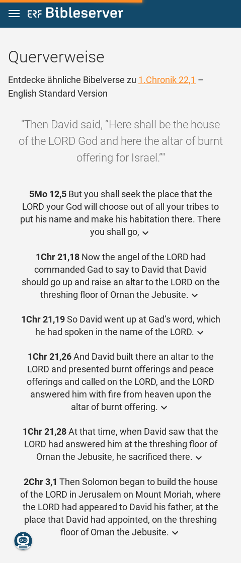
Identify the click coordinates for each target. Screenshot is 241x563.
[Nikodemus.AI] (23, 541)
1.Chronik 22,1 (167, 79)
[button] (14, 14)
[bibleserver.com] (75, 14)
